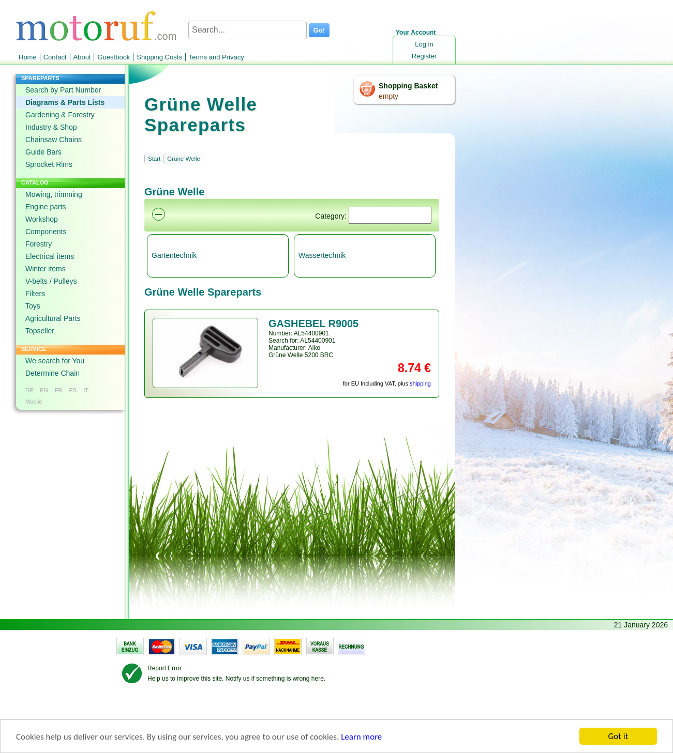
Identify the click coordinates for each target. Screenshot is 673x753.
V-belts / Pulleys (51, 281)
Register (424, 56)
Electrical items (49, 256)
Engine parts (45, 207)
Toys (32, 306)
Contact (55, 57)
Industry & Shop (51, 127)
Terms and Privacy (216, 57)
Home (28, 57)
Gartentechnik (174, 255)
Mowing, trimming (53, 194)
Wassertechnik (322, 255)
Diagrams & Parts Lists (64, 102)
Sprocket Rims (48, 164)
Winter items (45, 269)
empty (388, 96)
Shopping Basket (408, 86)
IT (85, 390)
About (82, 57)
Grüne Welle (183, 159)
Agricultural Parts (53, 318)
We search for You (54, 361)
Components (45, 231)
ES (73, 390)
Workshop (41, 219)
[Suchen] (390, 215)
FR (59, 390)
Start (154, 159)
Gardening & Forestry (60, 115)
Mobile (33, 401)
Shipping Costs (159, 57)
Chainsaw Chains (53, 139)
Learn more (361, 737)
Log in (424, 44)
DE (29, 390)
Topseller (39, 331)
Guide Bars (43, 152)
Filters (35, 293)
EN (44, 390)
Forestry (38, 244)
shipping (420, 383)
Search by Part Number (63, 90)
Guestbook (113, 57)
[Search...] (247, 30)
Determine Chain (52, 373)
